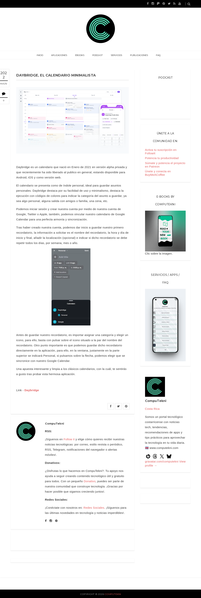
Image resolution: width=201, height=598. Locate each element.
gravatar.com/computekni (162, 461)
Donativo (90, 481)
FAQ (157, 55)
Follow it (69, 439)
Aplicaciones (60, 55)
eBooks (80, 55)
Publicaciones (139, 55)
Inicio (40, 55)
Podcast (97, 55)
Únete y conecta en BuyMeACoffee (158, 173)
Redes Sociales (94, 507)
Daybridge (31, 390)
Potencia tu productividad (162, 158)
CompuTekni (112, 594)
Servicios (116, 55)
